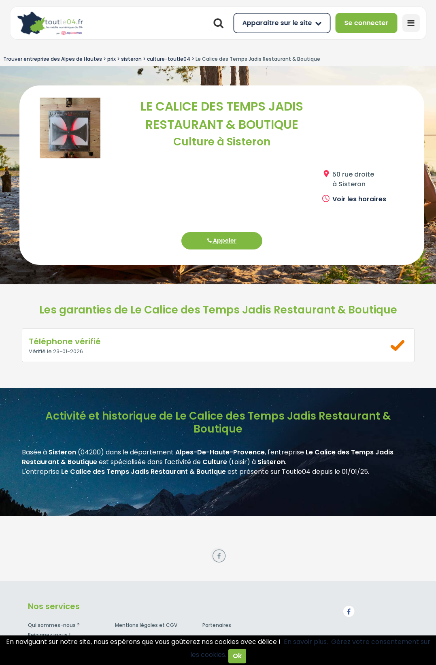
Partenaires (216, 625)
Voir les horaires (359, 199)
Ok (237, 656)
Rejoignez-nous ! (49, 634)
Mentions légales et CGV (146, 625)
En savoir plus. (306, 641)
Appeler (221, 241)
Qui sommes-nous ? (54, 625)
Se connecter (366, 23)
